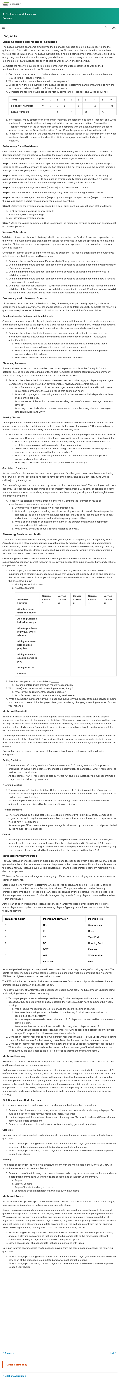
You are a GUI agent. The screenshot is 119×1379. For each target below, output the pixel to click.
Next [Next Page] (113, 1353)
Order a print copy (17, 1364)
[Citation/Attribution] (59, 1376)
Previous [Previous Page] (7, 1353)
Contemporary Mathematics (19, 14)
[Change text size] (114, 28)
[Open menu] (3, 28)
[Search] (106, 28)
